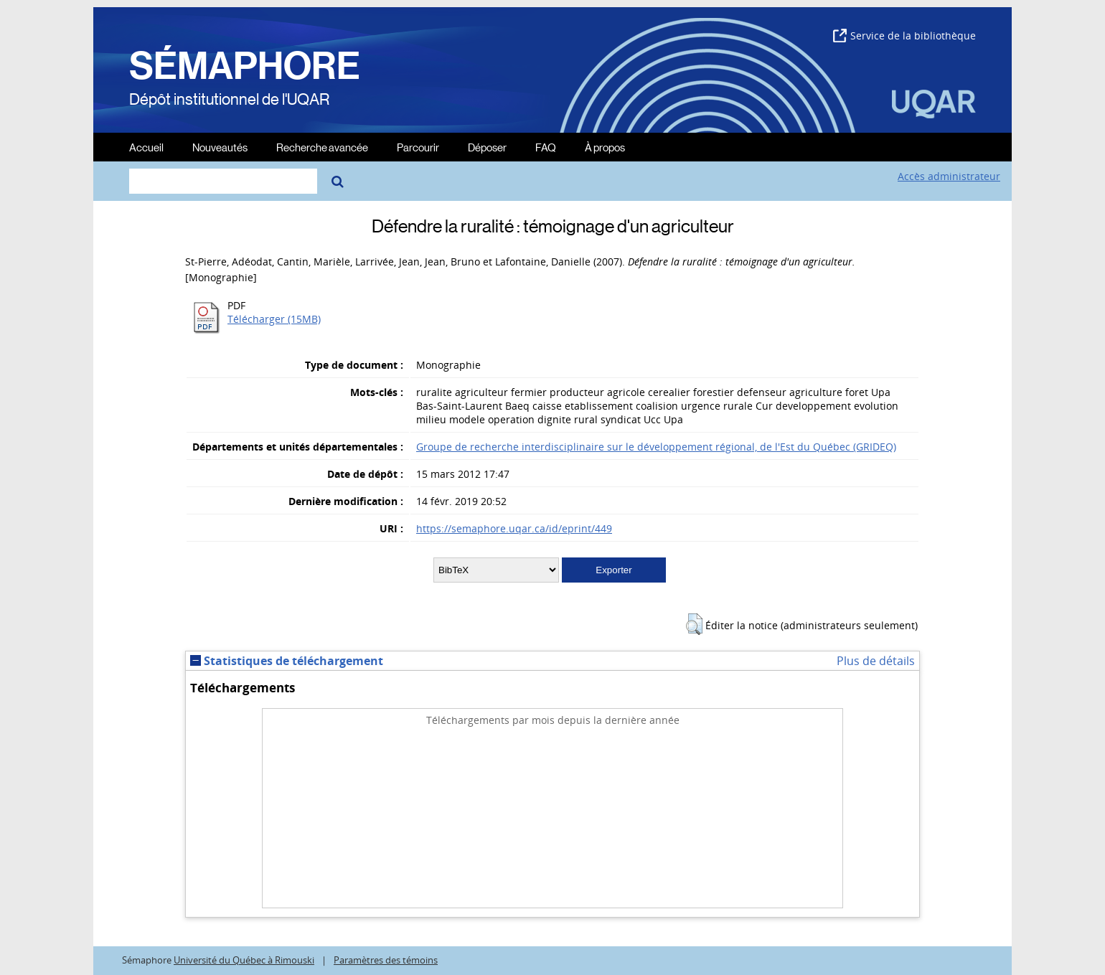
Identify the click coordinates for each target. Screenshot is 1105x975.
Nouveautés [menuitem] (220, 147)
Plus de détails (876, 661)
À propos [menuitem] (605, 147)
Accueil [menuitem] (146, 147)
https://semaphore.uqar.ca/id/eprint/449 (514, 528)
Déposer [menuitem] (487, 147)
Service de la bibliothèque (904, 35)
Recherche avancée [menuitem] (322, 147)
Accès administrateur (949, 176)
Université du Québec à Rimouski (244, 960)
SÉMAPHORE (244, 66)
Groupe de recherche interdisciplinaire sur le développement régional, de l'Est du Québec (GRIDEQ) (656, 446)
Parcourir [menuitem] (418, 147)
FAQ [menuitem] (545, 147)
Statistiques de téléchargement (286, 661)
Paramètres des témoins (386, 960)
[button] (694, 624)
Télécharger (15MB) (274, 319)
